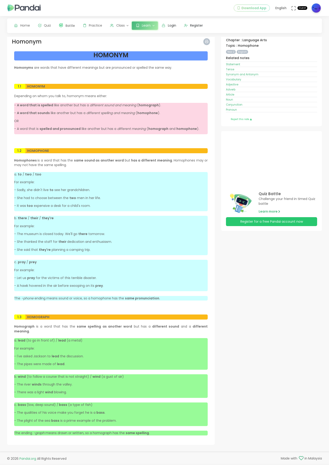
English (242, 55)
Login (169, 25)
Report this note (241, 122)
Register (193, 25)
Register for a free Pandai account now (271, 225)
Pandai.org (27, 459)
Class (117, 25)
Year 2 (230, 55)
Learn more (269, 215)
